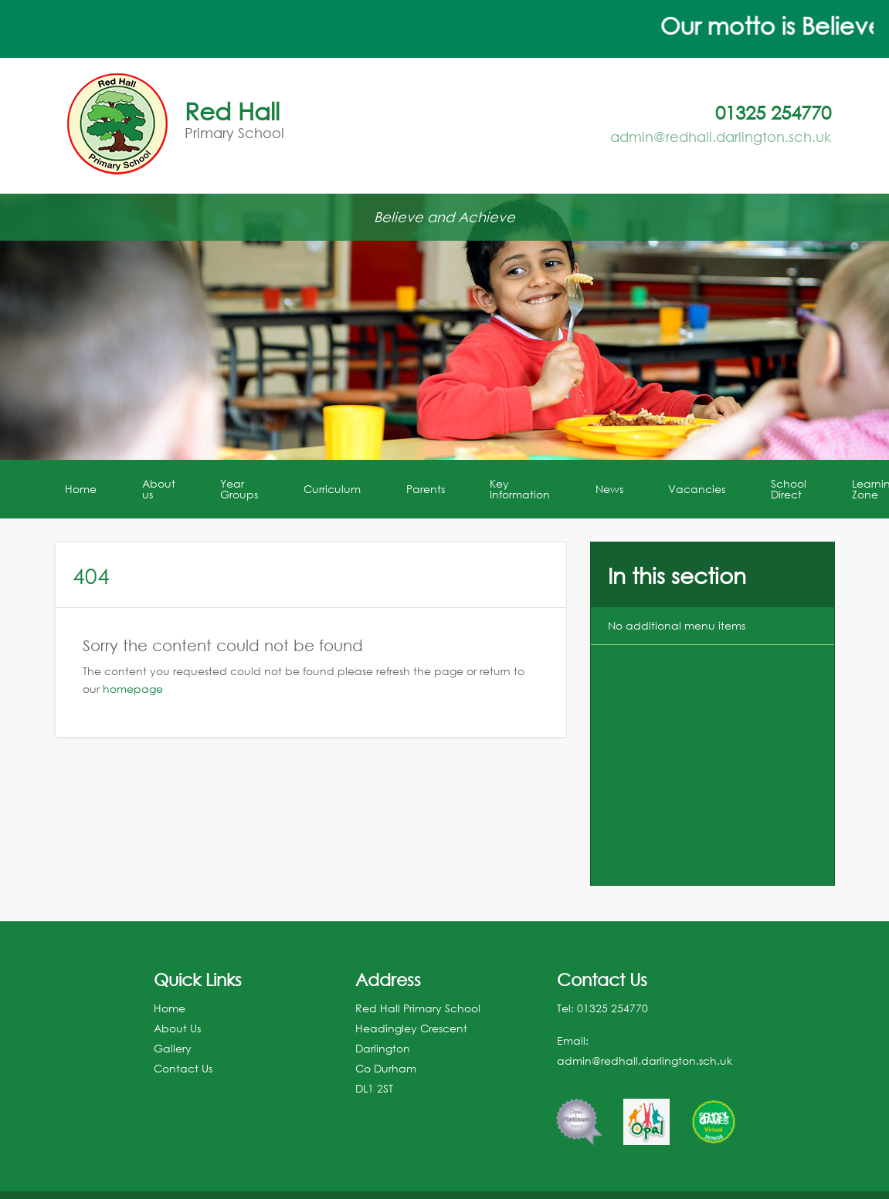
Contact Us (183, 1068)
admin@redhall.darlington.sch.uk (720, 136)
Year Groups (239, 489)
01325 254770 (612, 1008)
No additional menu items (676, 625)
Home (81, 488)
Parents (425, 488)
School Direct (788, 489)
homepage (133, 688)
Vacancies (696, 488)
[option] (578, 1114)
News (609, 488)
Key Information (520, 489)
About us (158, 489)
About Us (177, 1028)
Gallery (173, 1048)
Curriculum (332, 488)
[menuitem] (81, 489)
